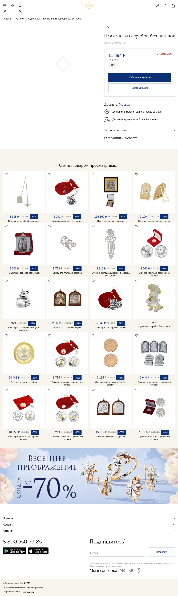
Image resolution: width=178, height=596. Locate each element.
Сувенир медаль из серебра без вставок (67, 383)
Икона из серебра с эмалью (110, 221)
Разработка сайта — (13, 591)
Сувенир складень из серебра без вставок (154, 383)
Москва (12, 5)
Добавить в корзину (140, 77)
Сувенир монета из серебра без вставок (154, 274)
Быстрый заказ (139, 87)
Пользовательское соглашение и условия (23, 587)
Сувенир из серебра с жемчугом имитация (23, 329)
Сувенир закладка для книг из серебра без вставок (111, 274)
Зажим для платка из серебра (67, 273)
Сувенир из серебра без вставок (23, 221)
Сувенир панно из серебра (24, 382)
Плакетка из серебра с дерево (67, 327)
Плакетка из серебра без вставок (154, 221)
